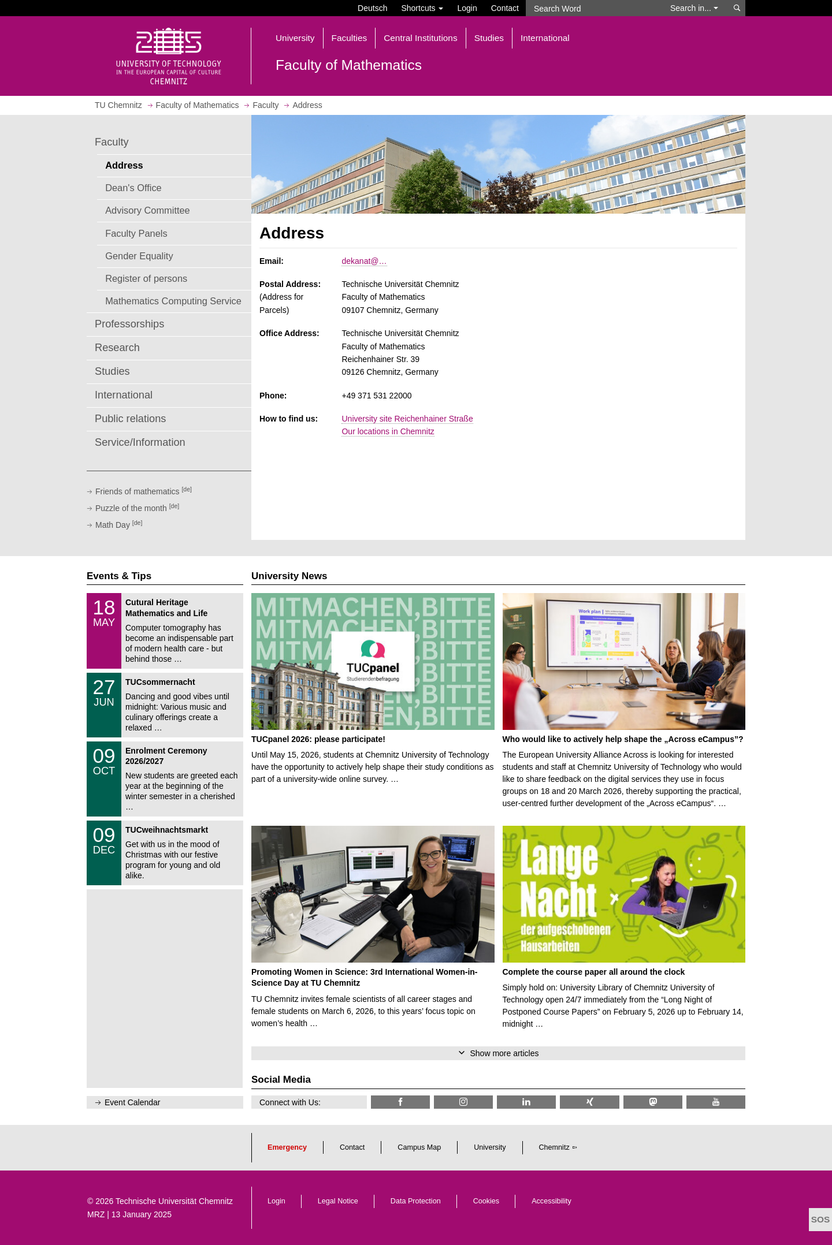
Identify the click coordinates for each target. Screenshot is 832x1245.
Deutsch (372, 8)
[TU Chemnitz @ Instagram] (463, 1102)
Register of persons (146, 278)
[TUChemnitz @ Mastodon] (652, 1102)
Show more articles (504, 1053)
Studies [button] (489, 38)
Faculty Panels (136, 233)
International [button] (545, 38)
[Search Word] (592, 8)
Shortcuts (422, 8)
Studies (112, 371)
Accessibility (551, 1201)
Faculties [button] (349, 38)
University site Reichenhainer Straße (407, 418)
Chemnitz (554, 1147)
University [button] (295, 38)
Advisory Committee (147, 210)
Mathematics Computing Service (173, 301)
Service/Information (140, 442)
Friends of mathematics (143, 491)
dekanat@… (364, 261)
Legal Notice (338, 1201)
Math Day (118, 525)
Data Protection (416, 1201)
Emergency (287, 1147)
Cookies (486, 1201)
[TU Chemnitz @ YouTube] (715, 1102)
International (124, 395)
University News (289, 576)
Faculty (112, 142)
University (490, 1147)
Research (117, 347)
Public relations (130, 418)
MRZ (96, 1214)
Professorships (129, 324)
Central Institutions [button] (420, 38)
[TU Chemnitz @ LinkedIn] (526, 1102)
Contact (505, 8)
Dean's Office (133, 187)
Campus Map (419, 1147)
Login (467, 8)
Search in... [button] (694, 8)
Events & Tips (119, 576)
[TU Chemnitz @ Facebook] (400, 1102)
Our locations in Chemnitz (387, 431)
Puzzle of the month (137, 508)
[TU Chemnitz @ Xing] (589, 1102)
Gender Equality (139, 256)
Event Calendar (133, 1102)
